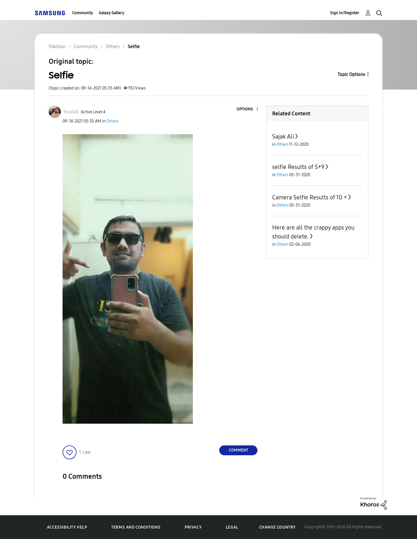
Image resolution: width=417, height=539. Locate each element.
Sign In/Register (344, 12)
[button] (247, 109)
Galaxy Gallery (111, 12)
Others (112, 121)
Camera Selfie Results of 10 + (309, 197)
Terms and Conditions (135, 527)
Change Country (277, 527)
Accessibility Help (67, 527)
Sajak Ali (283, 136)
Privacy (193, 527)
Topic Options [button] (351, 74)
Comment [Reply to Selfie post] (238, 450)
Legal (232, 527)
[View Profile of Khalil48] (71, 112)
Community (82, 12)
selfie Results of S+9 (298, 166)
